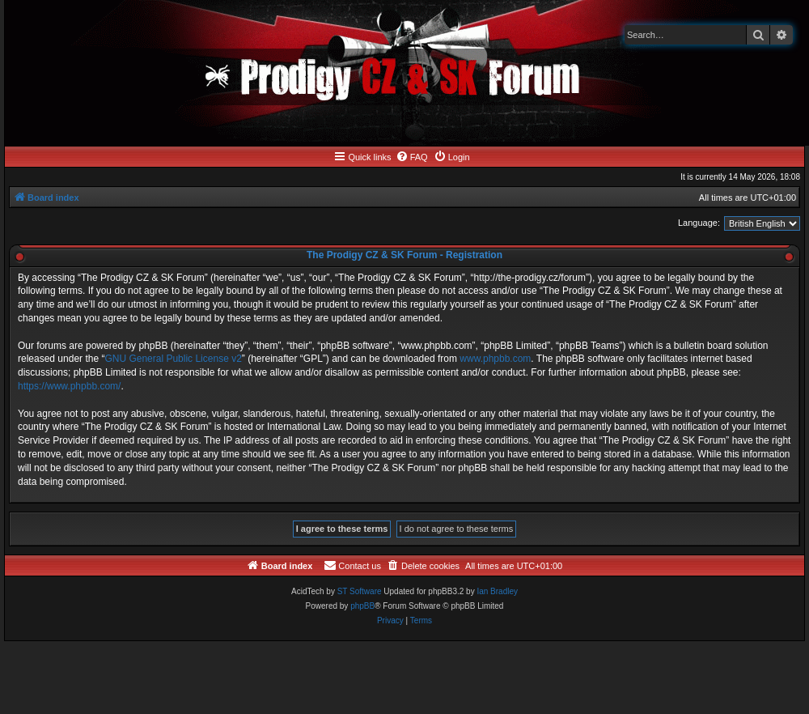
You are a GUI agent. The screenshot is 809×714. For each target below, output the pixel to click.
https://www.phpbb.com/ (69, 386)
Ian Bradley (497, 591)
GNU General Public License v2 (172, 358)
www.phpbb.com (495, 358)
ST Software (359, 591)
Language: (699, 222)
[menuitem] (412, 157)
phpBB (362, 605)
